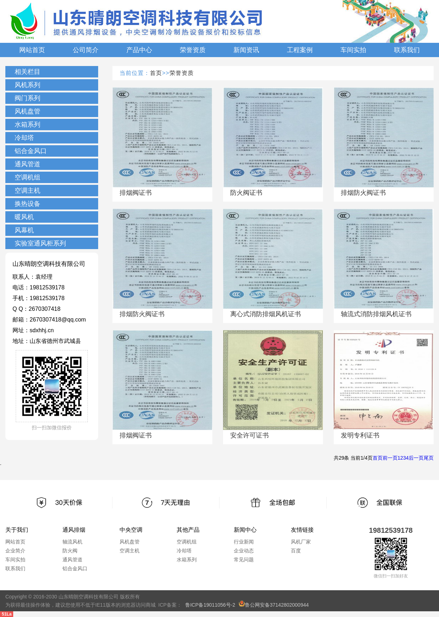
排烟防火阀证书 (363, 192)
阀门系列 (27, 98)
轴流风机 (72, 542)
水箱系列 (27, 124)
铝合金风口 (31, 151)
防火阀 (69, 550)
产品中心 (139, 50)
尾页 (429, 458)
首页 (156, 73)
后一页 (416, 458)
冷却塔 (24, 137)
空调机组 (27, 177)
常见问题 (244, 559)
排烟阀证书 (136, 192)
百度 (296, 550)
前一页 (390, 458)
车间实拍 (353, 50)
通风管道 (27, 164)
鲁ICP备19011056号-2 (210, 605)
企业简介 (15, 550)
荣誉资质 (193, 50)
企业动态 (244, 550)
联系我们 (407, 50)
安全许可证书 (249, 435)
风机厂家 (301, 542)
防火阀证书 (246, 192)
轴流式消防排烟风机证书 (376, 314)
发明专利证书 (360, 435)
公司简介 (86, 50)
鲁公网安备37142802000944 (274, 605)
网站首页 (32, 50)
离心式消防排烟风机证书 (265, 314)
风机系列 (27, 84)
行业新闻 (244, 542)
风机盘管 (27, 111)
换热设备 (27, 203)
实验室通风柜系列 (40, 243)
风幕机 (24, 230)
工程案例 (300, 50)
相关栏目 (27, 71)
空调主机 (27, 190)
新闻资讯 (246, 50)
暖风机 (24, 217)
